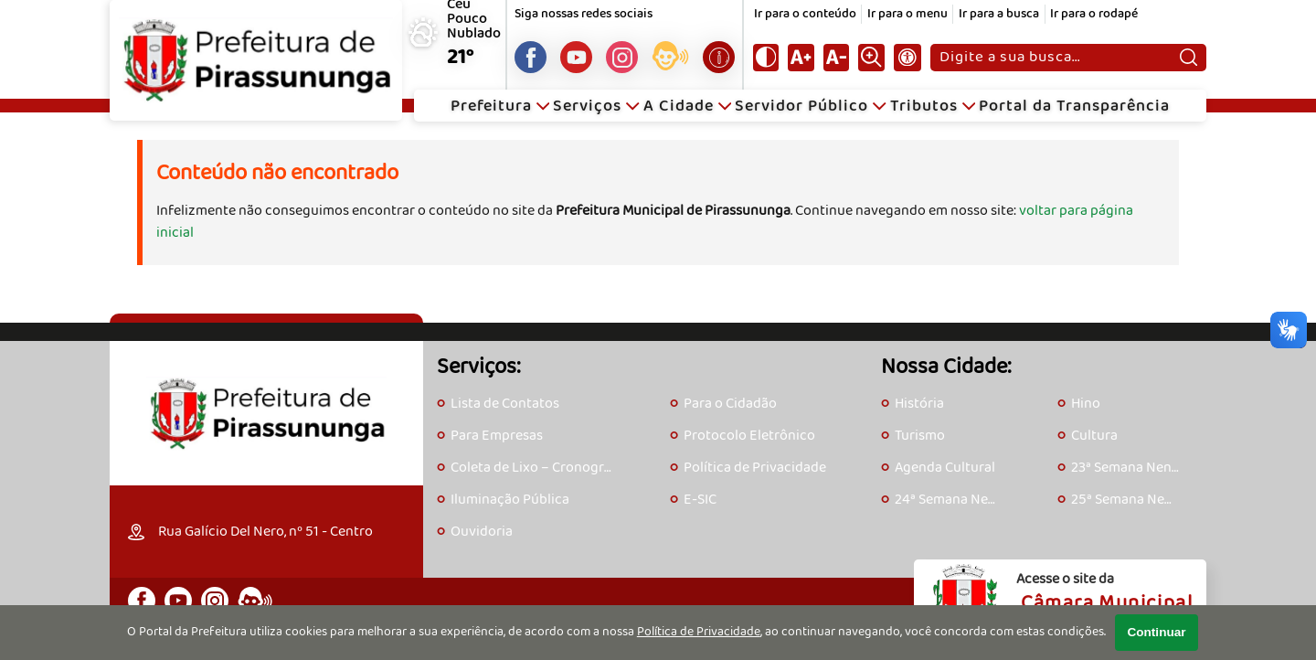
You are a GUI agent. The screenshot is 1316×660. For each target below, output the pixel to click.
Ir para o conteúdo (805, 14)
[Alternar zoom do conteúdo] (871, 57)
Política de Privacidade (698, 632)
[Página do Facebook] (531, 57)
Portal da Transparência (1074, 106)
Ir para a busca (999, 14)
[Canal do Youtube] (576, 57)
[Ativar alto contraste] (766, 57)
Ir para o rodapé (1094, 14)
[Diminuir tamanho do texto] (836, 57)
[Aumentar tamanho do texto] (800, 57)
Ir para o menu (907, 14)
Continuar (1156, 632)
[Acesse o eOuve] (670, 59)
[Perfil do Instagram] (622, 57)
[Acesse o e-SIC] (719, 57)
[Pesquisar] (1188, 57)
